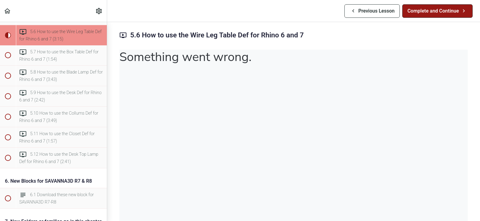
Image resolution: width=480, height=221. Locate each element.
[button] (7, 11)
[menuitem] (99, 11)
